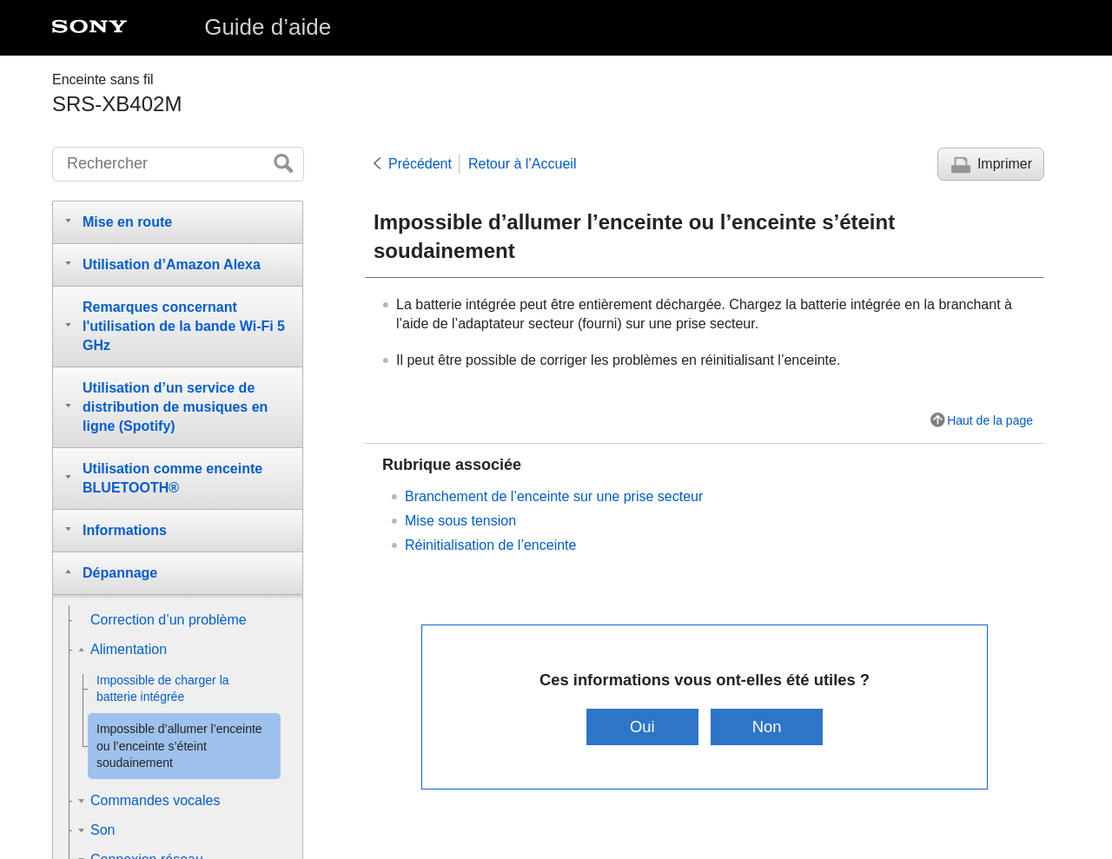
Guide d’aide (267, 27)
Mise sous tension (460, 520)
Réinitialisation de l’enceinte (490, 545)
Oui (642, 726)
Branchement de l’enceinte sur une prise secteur (554, 496)
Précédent (420, 163)
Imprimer (1004, 163)
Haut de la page (990, 420)
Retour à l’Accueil (522, 163)
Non (767, 726)
